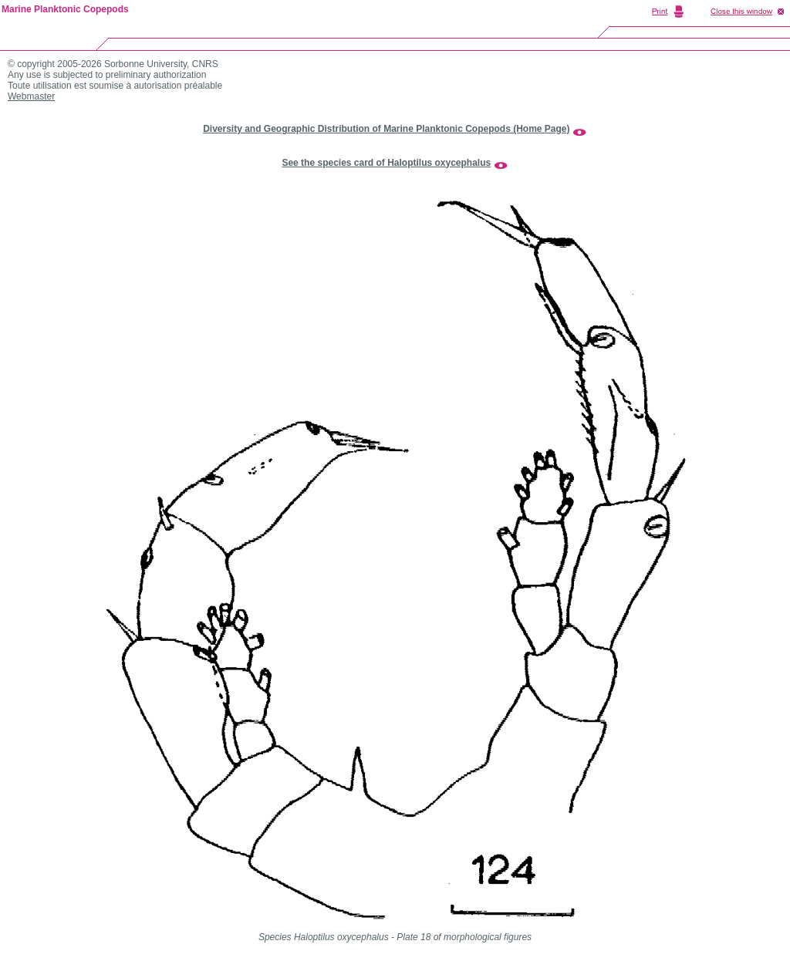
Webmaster (31, 96)
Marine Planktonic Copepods (65, 9)
